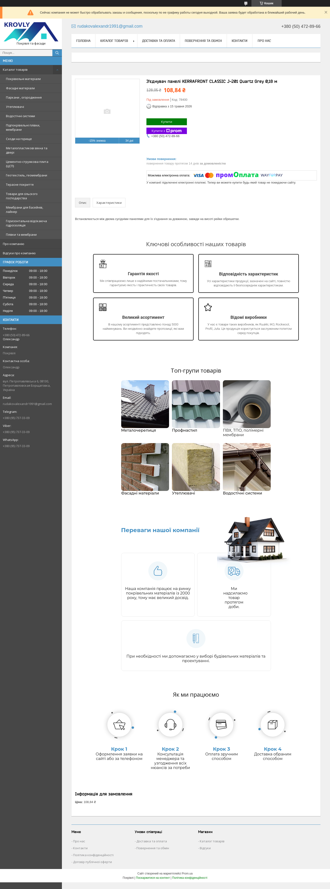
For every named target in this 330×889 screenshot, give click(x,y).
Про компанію (13, 244)
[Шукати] (57, 52)
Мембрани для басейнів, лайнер (24, 209)
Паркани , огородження (24, 97)
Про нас (264, 41)
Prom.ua (187, 880)
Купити (166, 122)
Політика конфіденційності (93, 861)
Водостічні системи (20, 116)
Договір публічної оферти (92, 868)
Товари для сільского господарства (22, 196)
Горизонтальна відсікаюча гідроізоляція (26, 223)
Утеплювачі (15, 107)
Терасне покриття (20, 184)
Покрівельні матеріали (23, 79)
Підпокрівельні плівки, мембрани (23, 127)
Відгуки (205, 855)
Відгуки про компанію (19, 253)
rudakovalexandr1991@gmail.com (27, 404)
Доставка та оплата (158, 41)
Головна (83, 41)
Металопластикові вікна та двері (26, 150)
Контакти (239, 41)
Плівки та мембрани (21, 234)
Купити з (167, 131)
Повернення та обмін (203, 41)
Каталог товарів (15, 69)
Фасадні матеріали (20, 88)
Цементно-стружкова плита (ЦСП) (27, 164)
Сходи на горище (19, 139)
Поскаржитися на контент (153, 884)
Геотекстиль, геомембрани (26, 175)
